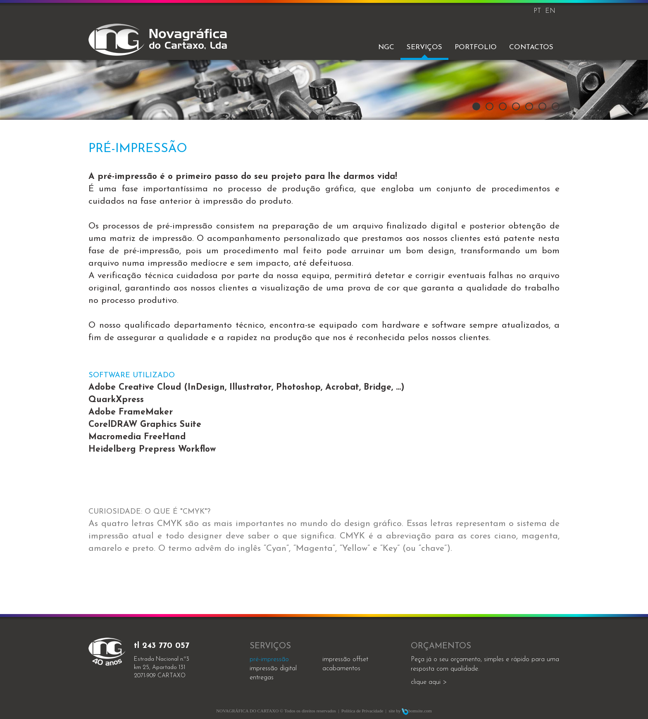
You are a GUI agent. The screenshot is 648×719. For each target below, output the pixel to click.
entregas (262, 677)
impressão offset (345, 659)
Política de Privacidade (362, 710)
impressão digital (273, 668)
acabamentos (341, 668)
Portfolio (476, 47)
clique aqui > (429, 682)
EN (550, 11)
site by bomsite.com (410, 710)
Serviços (424, 47)
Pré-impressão (269, 659)
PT (537, 11)
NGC (386, 47)
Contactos (531, 47)
